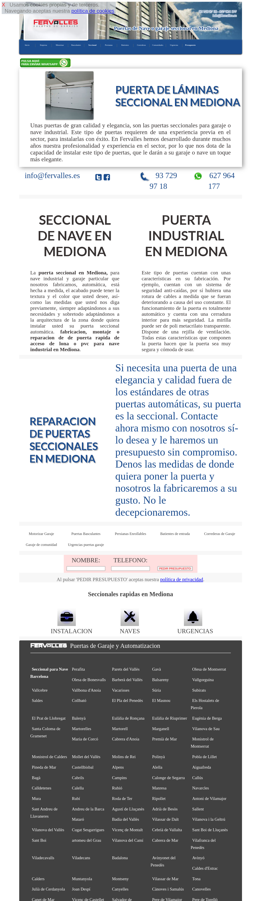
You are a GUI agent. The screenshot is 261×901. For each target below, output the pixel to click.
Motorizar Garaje (41, 534)
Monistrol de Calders (49, 756)
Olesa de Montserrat (209, 669)
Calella (78, 788)
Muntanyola (82, 878)
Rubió (117, 788)
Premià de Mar (164, 739)
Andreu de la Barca (88, 809)
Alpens (118, 767)
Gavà (156, 669)
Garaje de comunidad (41, 545)
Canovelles (201, 889)
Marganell (160, 728)
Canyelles (120, 889)
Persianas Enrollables (130, 534)
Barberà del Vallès (127, 679)
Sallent (198, 809)
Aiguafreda (201, 767)
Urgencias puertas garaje (86, 545)
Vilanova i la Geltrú (208, 819)
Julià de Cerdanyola (48, 889)
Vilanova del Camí (127, 840)
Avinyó (198, 857)
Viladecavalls (43, 857)
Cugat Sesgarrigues (88, 829)
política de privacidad (181, 579)
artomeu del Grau (86, 840)
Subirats (199, 690)
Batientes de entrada (175, 534)
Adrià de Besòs (165, 809)
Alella (157, 767)
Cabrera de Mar (165, 840)
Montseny (120, 878)
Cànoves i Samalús (168, 889)
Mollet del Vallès (86, 756)
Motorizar (60, 45)
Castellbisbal (82, 767)
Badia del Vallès (125, 819)
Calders (38, 878)
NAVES (130, 627)
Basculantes (76, 45)
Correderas (141, 45)
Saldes (37, 700)
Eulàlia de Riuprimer (169, 718)
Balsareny (160, 679)
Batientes (125, 45)
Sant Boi (39, 840)
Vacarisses (121, 690)
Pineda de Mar (44, 767)
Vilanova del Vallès (48, 829)
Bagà (36, 777)
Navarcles (200, 788)
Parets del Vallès (126, 669)
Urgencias (174, 45)
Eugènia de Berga (207, 718)
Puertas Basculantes (85, 534)
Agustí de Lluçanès (128, 809)
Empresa (43, 45)
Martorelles (81, 728)
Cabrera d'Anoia (125, 739)
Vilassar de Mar (165, 878)
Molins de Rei (124, 756)
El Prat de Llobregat (49, 718)
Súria (156, 690)
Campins (119, 777)
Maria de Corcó (85, 739)
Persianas (109, 45)
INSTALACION (71, 627)
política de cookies (92, 11)
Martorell (120, 728)
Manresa (159, 788)
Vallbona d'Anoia (86, 690)
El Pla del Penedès (127, 700)
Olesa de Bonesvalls (89, 679)
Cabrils (78, 777)
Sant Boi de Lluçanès (210, 829)
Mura (36, 798)
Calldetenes (41, 788)
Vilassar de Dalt (165, 819)
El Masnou (161, 700)
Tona (196, 878)
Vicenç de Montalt (127, 829)
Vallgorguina (203, 679)
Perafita (78, 669)
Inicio (27, 45)
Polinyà (158, 756)
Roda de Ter (122, 798)
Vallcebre (40, 690)
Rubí (76, 798)
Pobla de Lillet (204, 756)
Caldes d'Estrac (205, 868)
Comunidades (157, 45)
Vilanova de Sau (206, 728)
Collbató (79, 700)
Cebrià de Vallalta (167, 829)
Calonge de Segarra (168, 777)
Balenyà (79, 718)
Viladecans (81, 857)
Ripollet (159, 798)
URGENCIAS (195, 627)
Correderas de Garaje (219, 534)
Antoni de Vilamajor (209, 798)
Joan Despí (81, 889)
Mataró (78, 819)
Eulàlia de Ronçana (128, 718)
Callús (197, 777)
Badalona (120, 857)
